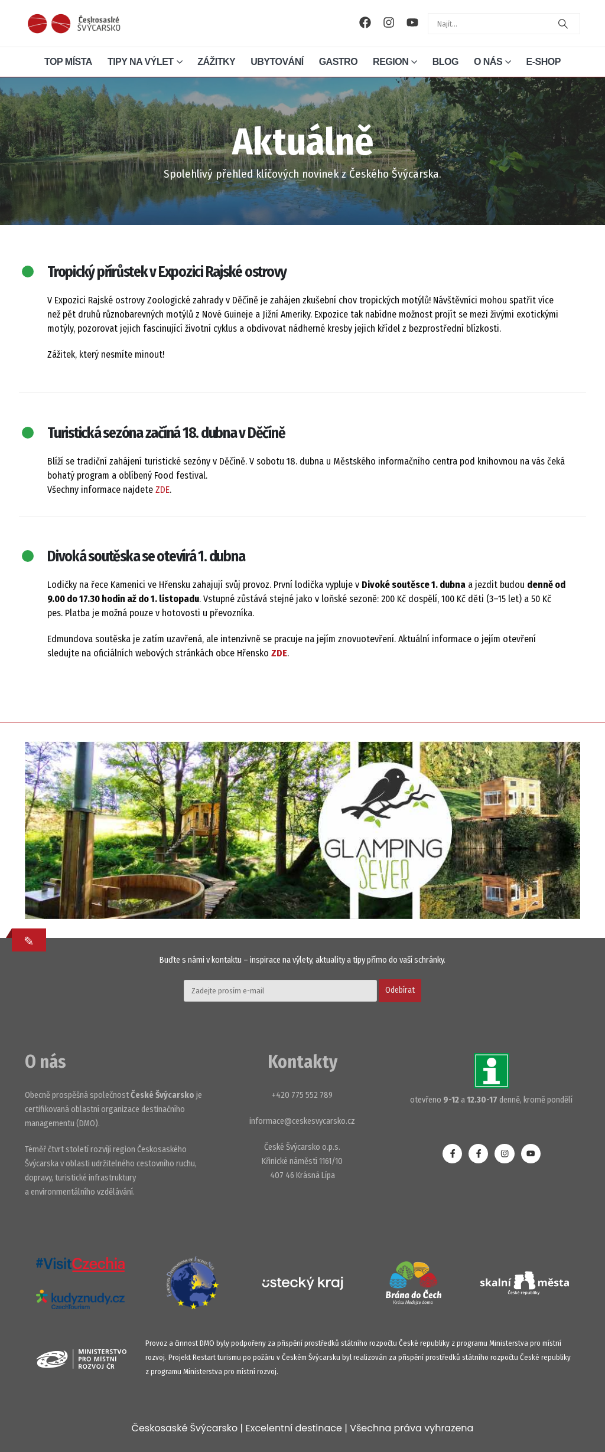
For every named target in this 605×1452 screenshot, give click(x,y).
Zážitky (216, 62)
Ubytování (277, 62)
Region (390, 62)
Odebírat (400, 990)
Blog (445, 62)
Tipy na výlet (141, 62)
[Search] (563, 24)
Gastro (338, 62)
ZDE (162, 489)
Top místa (68, 62)
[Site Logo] (74, 23)
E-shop (543, 62)
